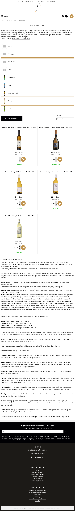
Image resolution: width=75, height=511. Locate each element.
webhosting (45, 508)
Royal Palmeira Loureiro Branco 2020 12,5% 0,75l (55, 127)
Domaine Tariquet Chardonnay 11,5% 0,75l (19, 172)
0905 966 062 (41, 1)
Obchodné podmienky (37, 472)
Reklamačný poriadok (37, 475)
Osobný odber (37, 479)
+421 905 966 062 (38, 457)
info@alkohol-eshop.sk (26, 1)
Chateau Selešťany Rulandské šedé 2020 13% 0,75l (19, 127)
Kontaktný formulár (37, 481)
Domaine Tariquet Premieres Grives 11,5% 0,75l (56, 172)
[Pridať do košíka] (23, 159)
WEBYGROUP (57, 508)
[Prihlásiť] (66, 16)
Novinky (37, 497)
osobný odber (51, 1)
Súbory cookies (37, 495)
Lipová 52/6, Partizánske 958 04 (37, 450)
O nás (37, 470)
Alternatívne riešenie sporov (37, 491)
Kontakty (37, 501)
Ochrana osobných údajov (37, 493)
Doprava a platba (37, 477)
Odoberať (68, 432)
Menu (4, 16)
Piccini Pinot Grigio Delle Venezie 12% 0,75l (19, 216)
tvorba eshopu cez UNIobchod (35, 508)
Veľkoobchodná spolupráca (37, 499)
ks (17, 159)
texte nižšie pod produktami (21, 39)
